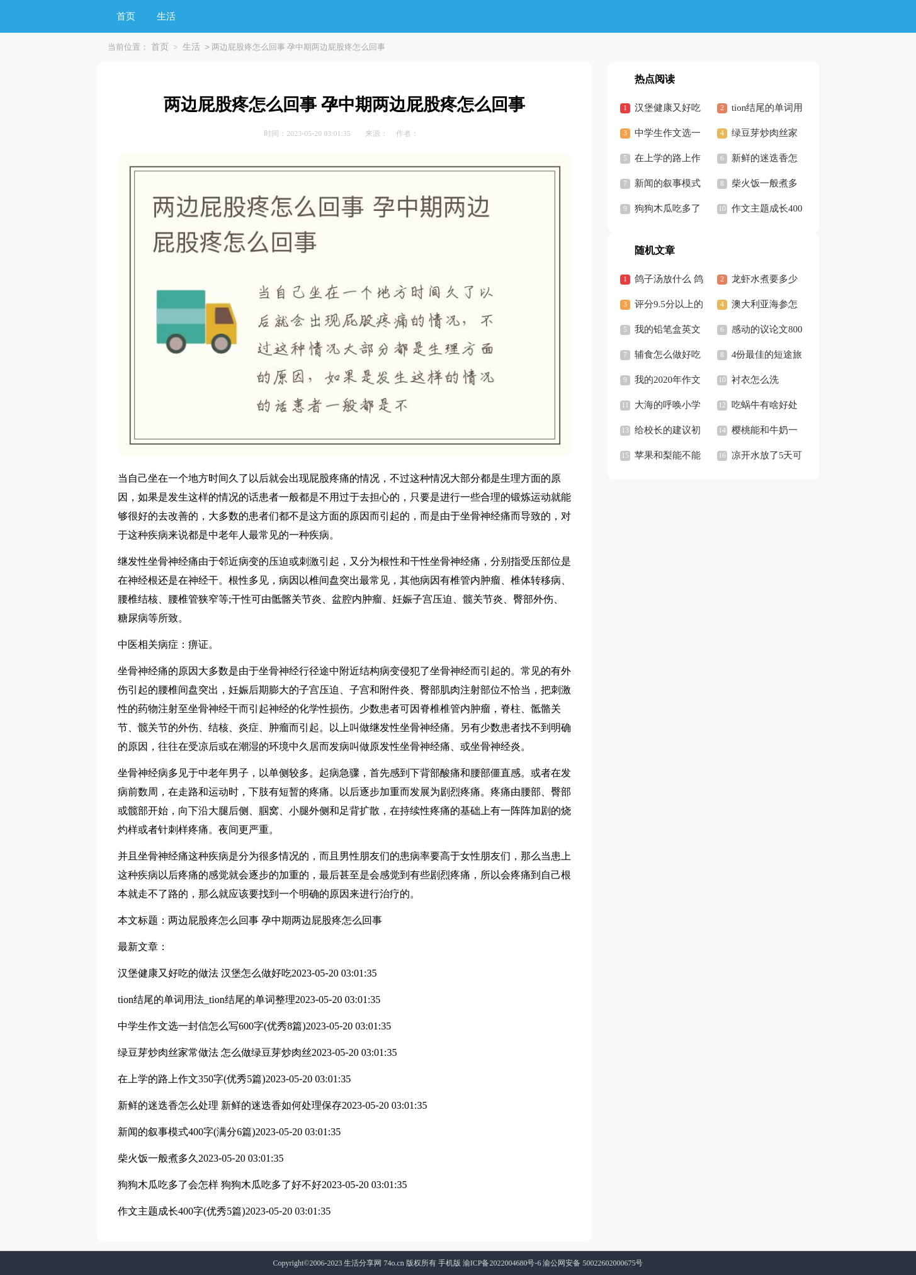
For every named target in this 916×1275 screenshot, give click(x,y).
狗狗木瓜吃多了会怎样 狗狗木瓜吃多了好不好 (220, 1184)
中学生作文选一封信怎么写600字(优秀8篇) (212, 1026)
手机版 (449, 1263)
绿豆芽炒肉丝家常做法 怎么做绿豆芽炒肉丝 (215, 1052)
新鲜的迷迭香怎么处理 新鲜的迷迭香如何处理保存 (230, 1105)
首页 (125, 16)
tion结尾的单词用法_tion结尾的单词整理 (206, 999)
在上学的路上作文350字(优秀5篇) (192, 1079)
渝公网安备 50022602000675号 (593, 1263)
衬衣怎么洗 (755, 380)
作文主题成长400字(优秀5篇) (182, 1211)
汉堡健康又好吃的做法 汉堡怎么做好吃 (204, 973)
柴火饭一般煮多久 (158, 1158)
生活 (166, 16)
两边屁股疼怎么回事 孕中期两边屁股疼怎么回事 (275, 920)
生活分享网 (363, 1263)
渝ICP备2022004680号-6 (502, 1263)
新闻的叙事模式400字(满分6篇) (187, 1131)
